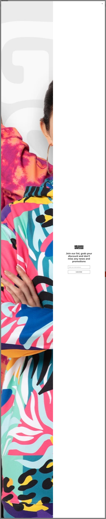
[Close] (102, 4)
